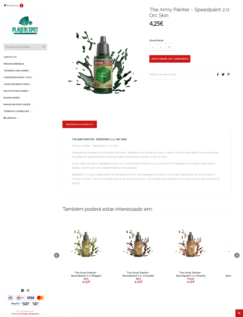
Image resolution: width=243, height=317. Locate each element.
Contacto (10, 57)
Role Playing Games (16, 91)
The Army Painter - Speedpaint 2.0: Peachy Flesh (191, 275)
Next (237, 255)
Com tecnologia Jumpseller (25, 314)
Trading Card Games (16, 70)
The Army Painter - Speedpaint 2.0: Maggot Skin (86, 275)
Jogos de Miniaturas (16, 84)
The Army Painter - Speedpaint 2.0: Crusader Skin (138, 275)
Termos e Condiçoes (16, 111)
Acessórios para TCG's (18, 77)
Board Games (12, 97)
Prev (56, 255)
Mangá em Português (17, 104)
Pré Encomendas (14, 64)
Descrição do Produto (79, 124)
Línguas (10, 118)
